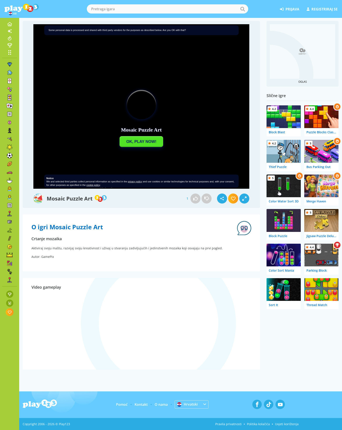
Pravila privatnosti (228, 424)
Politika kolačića (258, 424)
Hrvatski (187, 404)
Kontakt (141, 404)
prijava (289, 9)
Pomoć (122, 404)
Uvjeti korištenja (287, 424)
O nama (161, 404)
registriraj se (322, 9)
